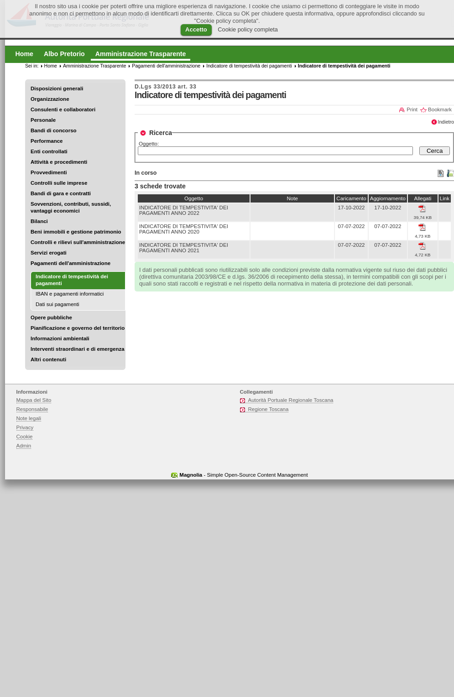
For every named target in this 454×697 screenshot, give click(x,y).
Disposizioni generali (57, 88)
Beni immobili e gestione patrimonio (76, 231)
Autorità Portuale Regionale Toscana (291, 400)
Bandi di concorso (54, 130)
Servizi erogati (49, 252)
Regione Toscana (268, 409)
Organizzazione (50, 99)
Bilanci (39, 221)
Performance (47, 141)
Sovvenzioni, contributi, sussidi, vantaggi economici (71, 207)
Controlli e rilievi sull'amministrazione (78, 242)
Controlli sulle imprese (59, 183)
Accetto (196, 29)
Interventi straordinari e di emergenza (78, 349)
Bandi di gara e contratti (61, 193)
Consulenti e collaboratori (63, 109)
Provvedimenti (49, 172)
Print (412, 109)
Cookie (24, 436)
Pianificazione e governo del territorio (78, 328)
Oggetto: (149, 143)
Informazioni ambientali (60, 338)
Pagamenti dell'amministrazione (70, 263)
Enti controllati (49, 151)
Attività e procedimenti (59, 162)
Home (50, 65)
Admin (23, 445)
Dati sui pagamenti (57, 304)
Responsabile (32, 409)
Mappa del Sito (34, 400)
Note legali (29, 418)
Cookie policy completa (248, 29)
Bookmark (440, 109)
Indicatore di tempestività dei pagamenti (249, 65)
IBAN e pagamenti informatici (70, 293)
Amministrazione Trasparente (94, 65)
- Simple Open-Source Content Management (243, 475)
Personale (43, 120)
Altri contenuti (48, 359)
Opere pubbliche (51, 317)
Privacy (25, 427)
